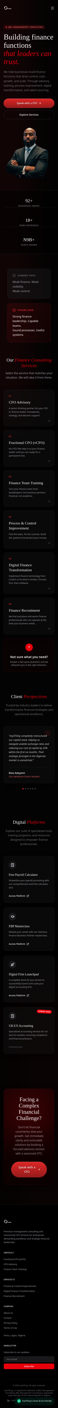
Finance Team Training (15, 1269)
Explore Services (29, 114)
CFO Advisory (10, 1264)
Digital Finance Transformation (19, 1291)
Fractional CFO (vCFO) (15, 1259)
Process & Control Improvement (20, 1286)
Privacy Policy (10, 1322)
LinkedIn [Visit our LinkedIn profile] (13, 1400)
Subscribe (29, 1366)
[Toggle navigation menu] (52, 8)
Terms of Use (10, 1327)
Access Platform (19, 898)
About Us (8, 1312)
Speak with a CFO (29, 103)
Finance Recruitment (14, 1296)
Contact (8, 1317)
